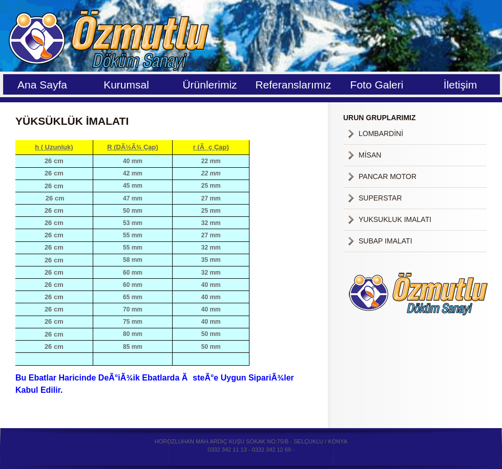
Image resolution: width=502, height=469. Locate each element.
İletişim (460, 85)
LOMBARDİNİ (381, 133)
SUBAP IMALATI (385, 241)
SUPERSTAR (380, 198)
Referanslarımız (293, 85)
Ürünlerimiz (209, 85)
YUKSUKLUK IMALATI (395, 219)
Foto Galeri (377, 85)
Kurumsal (126, 85)
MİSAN (370, 155)
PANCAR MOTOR (387, 176)
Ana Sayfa (42, 85)
